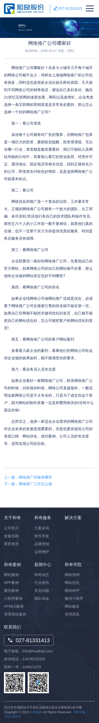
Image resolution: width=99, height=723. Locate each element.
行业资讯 (41, 583)
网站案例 (11, 575)
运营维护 (41, 552)
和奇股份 (36, 712)
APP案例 (11, 583)
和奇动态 (41, 575)
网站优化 (72, 583)
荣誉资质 (11, 544)
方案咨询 (41, 528)
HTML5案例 (13, 606)
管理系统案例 (15, 614)
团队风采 (41, 598)
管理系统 (72, 614)
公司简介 (11, 528)
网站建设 (72, 606)
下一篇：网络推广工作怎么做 (28, 484)
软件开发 (41, 536)
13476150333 (33, 659)
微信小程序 (74, 598)
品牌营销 (41, 544)
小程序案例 (13, 598)
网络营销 (72, 575)
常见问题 (41, 590)
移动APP (72, 590)
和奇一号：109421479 (22, 667)
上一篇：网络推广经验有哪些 (28, 477)
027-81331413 (70, 8)
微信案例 (11, 590)
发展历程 (11, 536)
